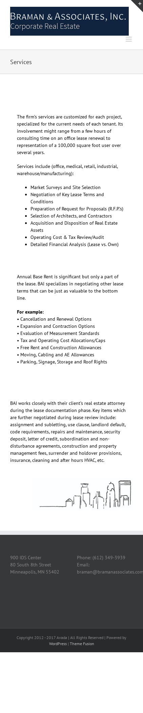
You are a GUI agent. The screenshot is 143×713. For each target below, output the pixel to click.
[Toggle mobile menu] (129, 39)
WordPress (58, 643)
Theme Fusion (82, 643)
